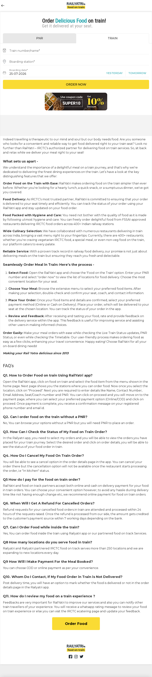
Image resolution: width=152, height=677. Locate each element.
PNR (39, 38)
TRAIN (112, 38)
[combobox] (76, 50)
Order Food (76, 623)
